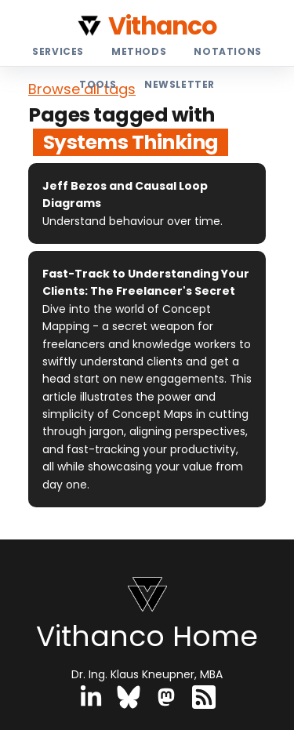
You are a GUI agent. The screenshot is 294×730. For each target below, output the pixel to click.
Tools (98, 85)
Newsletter (179, 85)
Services (58, 51)
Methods (138, 51)
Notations (227, 51)
